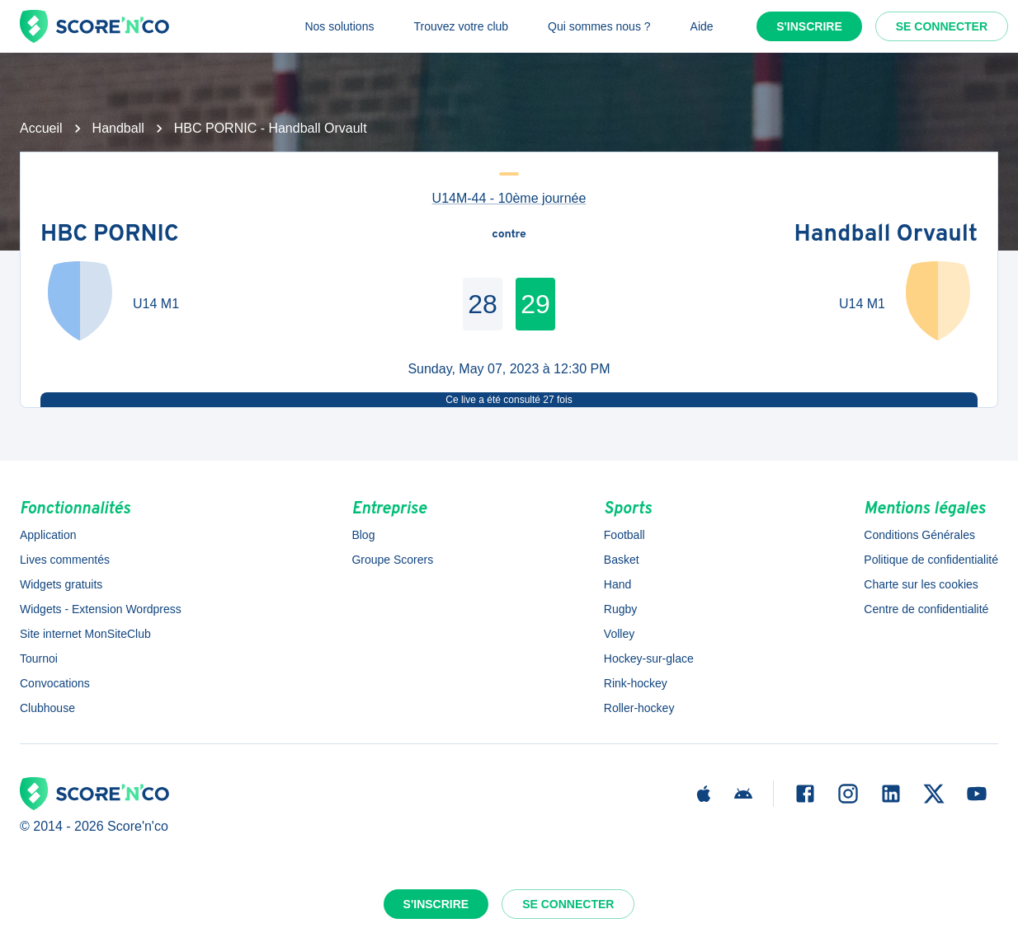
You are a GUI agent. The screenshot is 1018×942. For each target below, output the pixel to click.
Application (48, 534)
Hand (617, 584)
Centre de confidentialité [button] (926, 609)
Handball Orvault (886, 235)
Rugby (620, 609)
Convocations (55, 683)
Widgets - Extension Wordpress (100, 609)
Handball (118, 128)
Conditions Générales (919, 534)
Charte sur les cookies (921, 584)
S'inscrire (809, 26)
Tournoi (39, 658)
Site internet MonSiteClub (85, 633)
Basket (621, 559)
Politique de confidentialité (931, 559)
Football (624, 534)
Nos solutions (339, 26)
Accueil (41, 128)
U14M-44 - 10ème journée (509, 198)
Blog (363, 534)
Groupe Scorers (392, 559)
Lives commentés (65, 559)
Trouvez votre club (460, 26)
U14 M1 (156, 304)
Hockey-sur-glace (649, 658)
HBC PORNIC (109, 235)
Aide (702, 26)
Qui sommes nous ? (599, 26)
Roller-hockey (639, 708)
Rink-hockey (635, 683)
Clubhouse (47, 708)
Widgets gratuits (61, 584)
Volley (619, 633)
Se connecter (941, 26)
